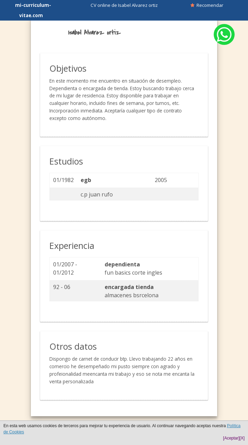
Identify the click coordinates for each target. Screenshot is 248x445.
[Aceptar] (231, 438)
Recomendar (206, 5)
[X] (242, 438)
